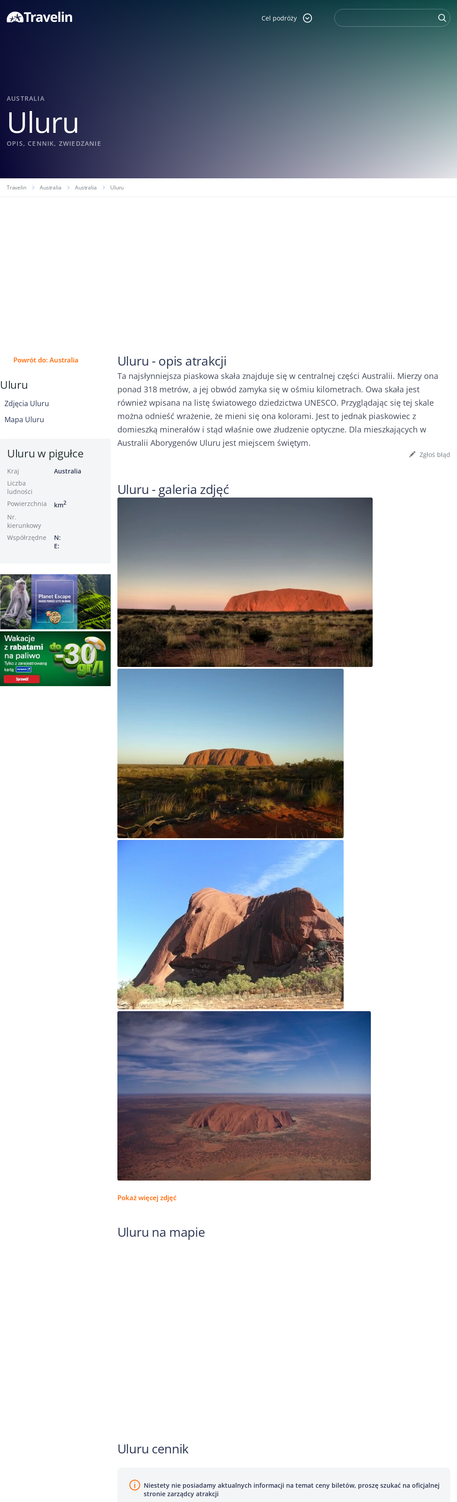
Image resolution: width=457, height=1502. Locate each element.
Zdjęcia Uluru (26, 403)
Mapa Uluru (24, 419)
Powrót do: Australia (46, 359)
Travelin (16, 187)
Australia (50, 187)
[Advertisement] (228, 264)
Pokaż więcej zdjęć (146, 1197)
